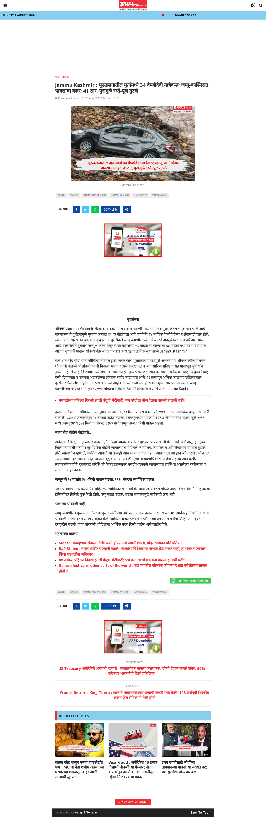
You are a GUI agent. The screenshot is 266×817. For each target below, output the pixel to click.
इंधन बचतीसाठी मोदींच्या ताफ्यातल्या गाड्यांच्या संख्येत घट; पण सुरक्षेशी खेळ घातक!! (184, 767)
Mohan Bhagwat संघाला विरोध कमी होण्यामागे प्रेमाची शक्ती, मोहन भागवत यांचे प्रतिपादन (122, 543)
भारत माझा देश (62, 76)
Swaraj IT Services (85, 812)
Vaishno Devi (159, 195)
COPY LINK (110, 209)
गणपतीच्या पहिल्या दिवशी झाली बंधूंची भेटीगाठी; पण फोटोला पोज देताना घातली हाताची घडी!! (122, 400)
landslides (140, 195)
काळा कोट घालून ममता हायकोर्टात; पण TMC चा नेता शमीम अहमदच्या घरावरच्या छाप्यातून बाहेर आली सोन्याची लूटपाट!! (79, 769)
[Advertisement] (133, 46)
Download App (185, 15)
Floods (74, 195)
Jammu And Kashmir (95, 195)
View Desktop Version (133, 802)
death (61, 195)
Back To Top (201, 812)
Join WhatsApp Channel (190, 581)
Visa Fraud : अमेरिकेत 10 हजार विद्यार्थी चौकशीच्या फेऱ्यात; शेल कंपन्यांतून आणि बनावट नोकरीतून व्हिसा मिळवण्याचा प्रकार (132, 769)
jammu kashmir (120, 195)
